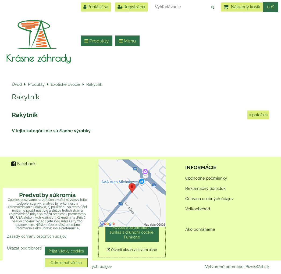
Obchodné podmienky (206, 178)
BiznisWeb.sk (257, 266)
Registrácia (131, 6)
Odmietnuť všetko (66, 262)
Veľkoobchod (197, 209)
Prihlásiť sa (95, 6)
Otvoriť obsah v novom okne (132, 250)
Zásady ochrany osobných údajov (36, 236)
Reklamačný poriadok (205, 188)
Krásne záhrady (38, 57)
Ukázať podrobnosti (24, 248)
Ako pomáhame (200, 229)
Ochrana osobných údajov (209, 198)
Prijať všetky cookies (66, 251)
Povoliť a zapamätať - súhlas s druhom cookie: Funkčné (131, 232)
